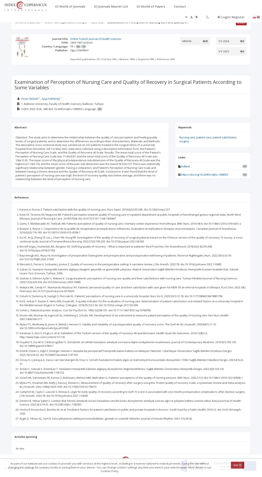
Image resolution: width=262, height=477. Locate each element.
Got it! (238, 465)
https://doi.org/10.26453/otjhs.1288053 (204, 174)
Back (241, 23)
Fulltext (185, 166)
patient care (203, 137)
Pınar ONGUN (29, 99)
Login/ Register (231, 17)
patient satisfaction (224, 137)
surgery (184, 141)
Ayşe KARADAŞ (51, 99)
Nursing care (187, 137)
